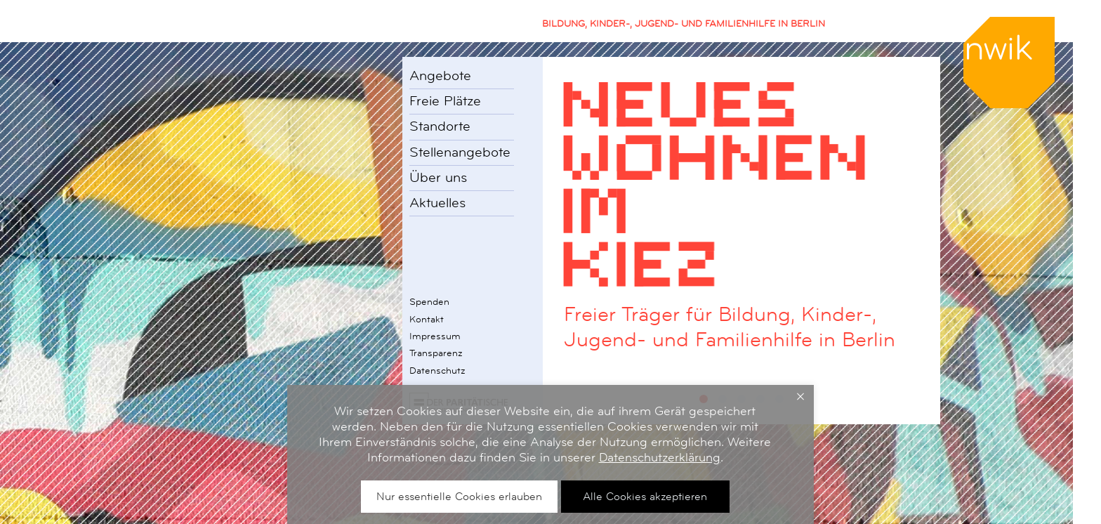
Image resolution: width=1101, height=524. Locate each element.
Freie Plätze (445, 101)
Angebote (440, 75)
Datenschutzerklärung (659, 457)
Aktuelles (437, 203)
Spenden (429, 301)
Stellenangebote (459, 152)
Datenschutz (437, 370)
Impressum (435, 335)
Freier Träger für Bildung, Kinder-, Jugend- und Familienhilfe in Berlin (729, 327)
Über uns (438, 177)
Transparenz (436, 352)
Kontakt (426, 319)
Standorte (439, 126)
